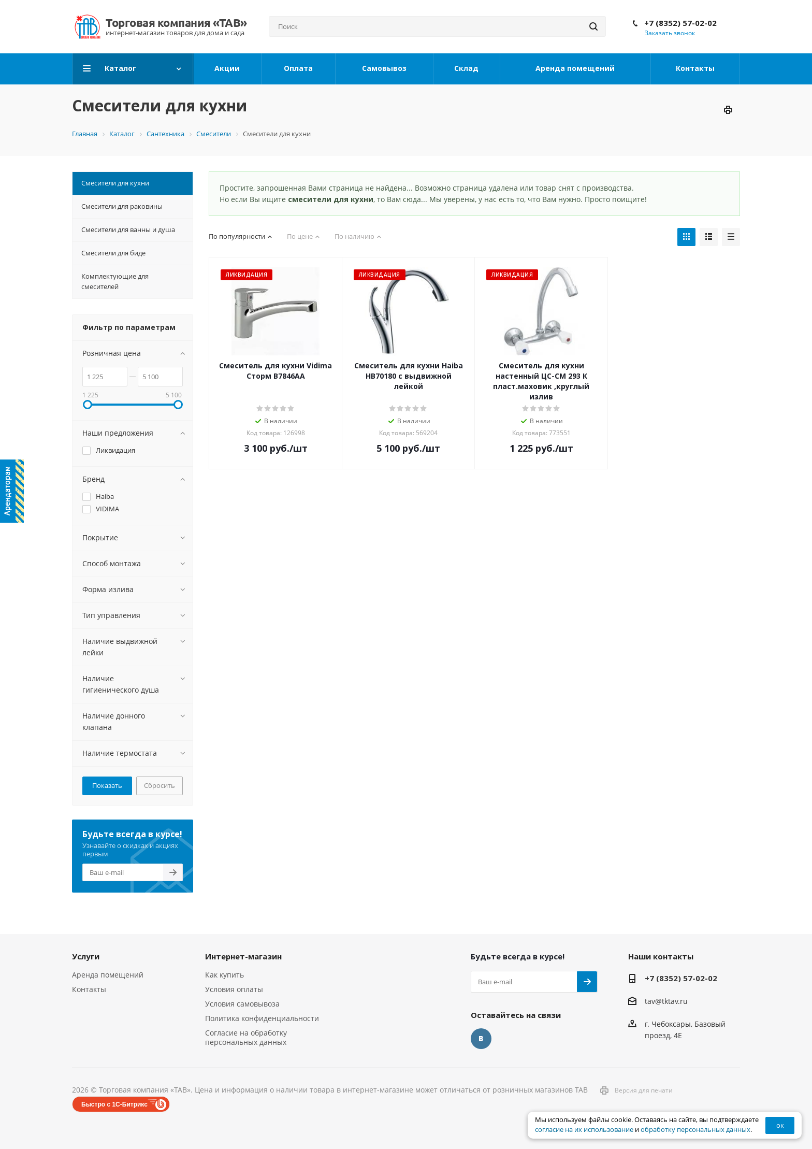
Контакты (89, 989)
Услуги (85, 956)
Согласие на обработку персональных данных (246, 1037)
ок (780, 1125)
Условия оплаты (234, 989)
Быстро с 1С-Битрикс (114, 1104)
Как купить (224, 975)
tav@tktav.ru (666, 1001)
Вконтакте (481, 1038)
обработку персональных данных (695, 1129)
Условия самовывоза (242, 1004)
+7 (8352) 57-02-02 (680, 23)
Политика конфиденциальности (262, 1018)
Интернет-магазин (243, 956)
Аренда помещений (107, 975)
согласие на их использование (584, 1129)
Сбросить (159, 785)
